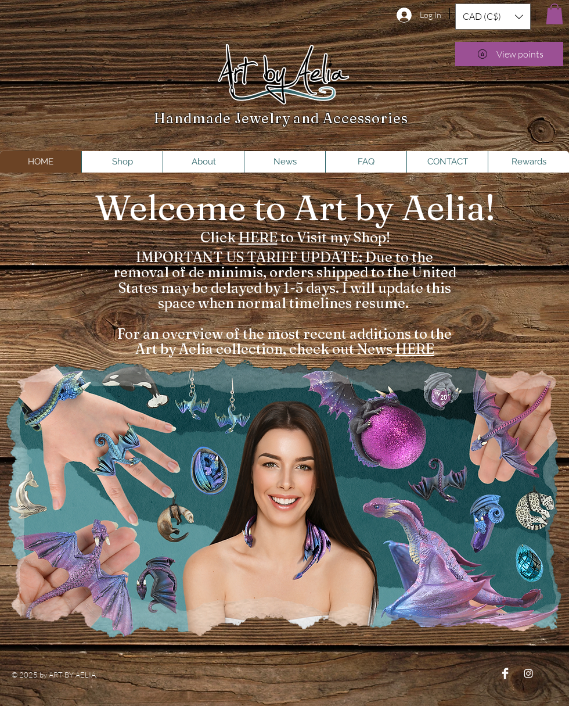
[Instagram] (528, 673)
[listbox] (493, 16)
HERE (258, 237)
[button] (493, 16)
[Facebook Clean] (505, 673)
